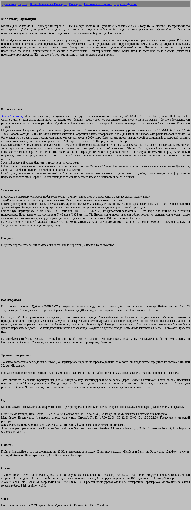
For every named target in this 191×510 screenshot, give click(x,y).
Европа (22, 4)
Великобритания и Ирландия (48, 4)
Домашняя (9, 4)
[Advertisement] (90, 84)
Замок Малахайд (12, 116)
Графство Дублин (125, 4)
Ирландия (75, 4)
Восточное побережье (98, 4)
